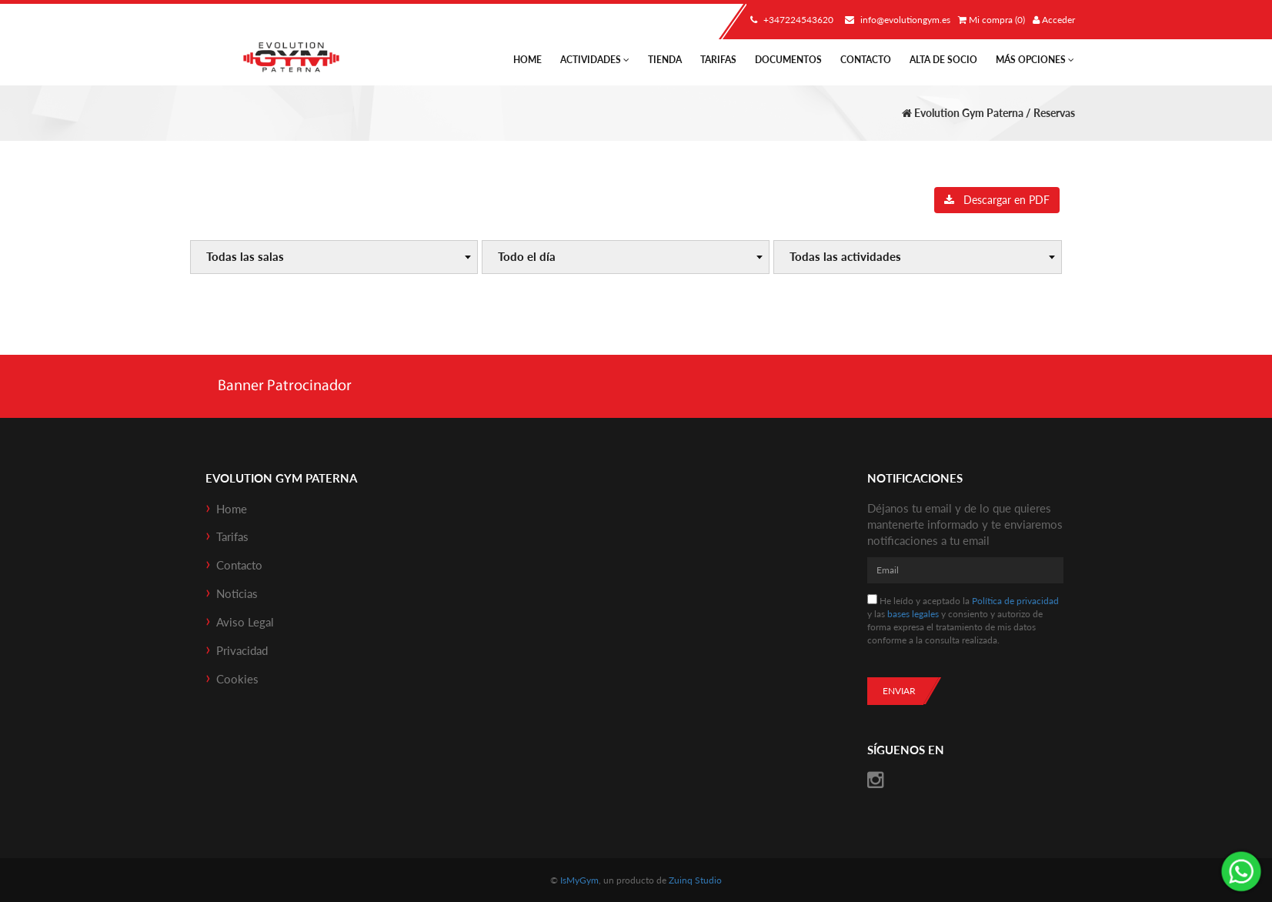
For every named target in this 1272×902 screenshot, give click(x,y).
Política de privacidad (1015, 600)
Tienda (665, 59)
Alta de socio (943, 59)
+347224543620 (789, 19)
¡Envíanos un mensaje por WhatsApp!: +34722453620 (1241, 871)
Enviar (899, 691)
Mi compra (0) (991, 19)
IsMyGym (579, 880)
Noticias (237, 593)
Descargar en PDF (997, 199)
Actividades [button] (594, 59)
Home (527, 59)
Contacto (865, 59)
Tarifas (718, 59)
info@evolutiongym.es (895, 19)
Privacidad (242, 650)
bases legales (913, 614)
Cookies (237, 679)
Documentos (788, 59)
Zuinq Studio (695, 880)
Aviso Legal (245, 622)
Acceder (1054, 19)
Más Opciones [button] (1035, 59)
